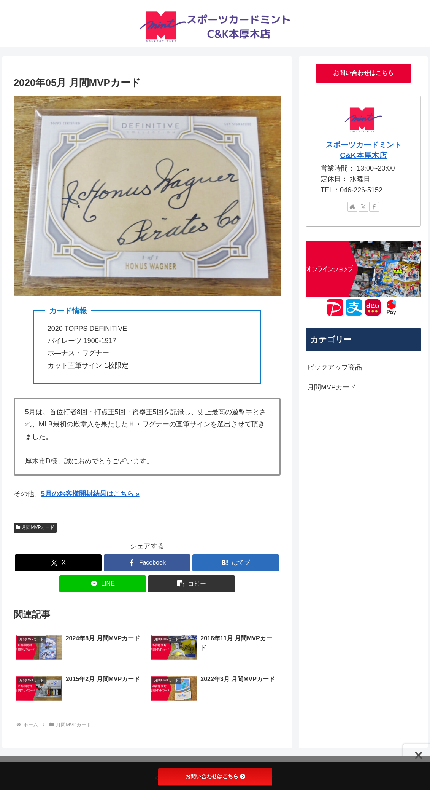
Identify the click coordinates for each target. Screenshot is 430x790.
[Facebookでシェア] (147, 562)
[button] (191, 583)
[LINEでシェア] (102, 583)
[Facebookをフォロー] (374, 207)
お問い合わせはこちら (363, 73)
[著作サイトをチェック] (352, 207)
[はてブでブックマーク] (235, 562)
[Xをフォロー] (363, 207)
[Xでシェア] (58, 562)
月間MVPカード (35, 527)
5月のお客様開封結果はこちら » (90, 494)
